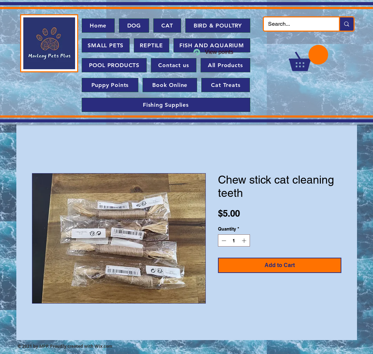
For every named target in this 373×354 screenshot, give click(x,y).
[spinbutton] (234, 241)
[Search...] (296, 24)
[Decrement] (223, 241)
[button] (308, 58)
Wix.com (103, 346)
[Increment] (245, 241)
